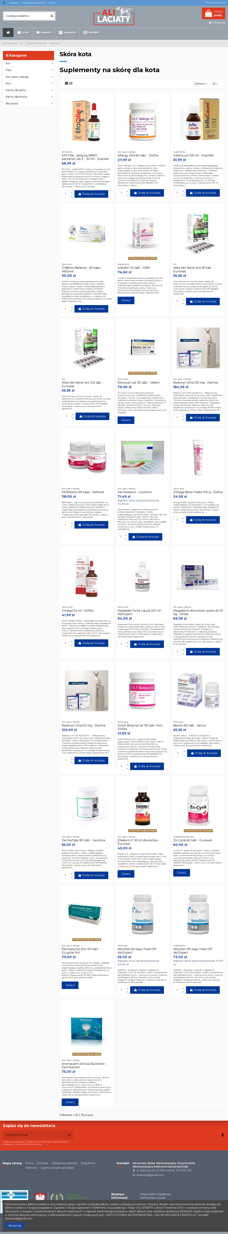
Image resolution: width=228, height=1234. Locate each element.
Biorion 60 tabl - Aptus (189, 725)
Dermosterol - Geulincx (135, 492)
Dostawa (14, 2)
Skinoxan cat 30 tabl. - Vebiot (139, 382)
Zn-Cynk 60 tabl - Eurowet (192, 840)
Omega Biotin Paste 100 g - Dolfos (198, 492)
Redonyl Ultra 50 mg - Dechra (83, 725)
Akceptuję (14, 1225)
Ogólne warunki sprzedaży (57, 1167)
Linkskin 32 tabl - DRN (134, 267)
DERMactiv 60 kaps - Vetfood (83, 492)
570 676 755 (183, 1170)
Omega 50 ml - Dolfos (77, 610)
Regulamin (88, 1163)
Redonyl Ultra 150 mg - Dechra (195, 382)
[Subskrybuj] (69, 1134)
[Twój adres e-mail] (34, 1134)
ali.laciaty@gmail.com (150, 1175)
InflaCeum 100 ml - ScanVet (193, 155)
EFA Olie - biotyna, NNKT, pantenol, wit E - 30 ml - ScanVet (85, 157)
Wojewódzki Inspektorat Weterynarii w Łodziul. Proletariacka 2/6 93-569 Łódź (157, 1200)
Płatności (31, 1167)
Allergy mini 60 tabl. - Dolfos (138, 155)
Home (52, 2)
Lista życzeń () (215, 2)
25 (215, 83)
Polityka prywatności (34, 2)
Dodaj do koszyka (91, 194)
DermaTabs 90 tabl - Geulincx (84, 840)
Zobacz (126, 300)
